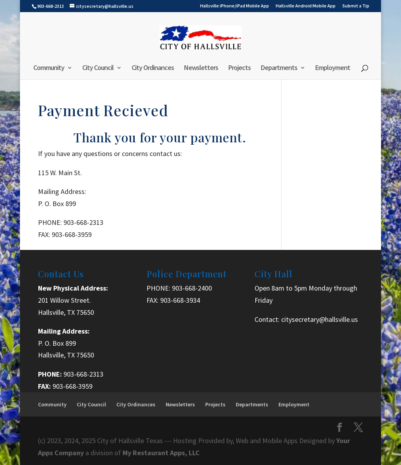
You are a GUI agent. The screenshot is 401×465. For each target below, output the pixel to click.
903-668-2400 (192, 288)
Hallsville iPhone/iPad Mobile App (234, 6)
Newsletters (201, 68)
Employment (332, 68)
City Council (98, 68)
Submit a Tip (355, 6)
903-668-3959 (72, 386)
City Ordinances (153, 68)
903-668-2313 (83, 374)
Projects (239, 68)
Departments (279, 68)
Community (48, 68)
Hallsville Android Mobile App (306, 6)
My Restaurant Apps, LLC (161, 452)
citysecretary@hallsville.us (319, 319)
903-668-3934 (180, 300)
